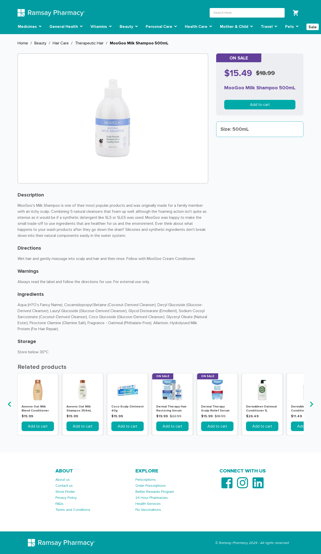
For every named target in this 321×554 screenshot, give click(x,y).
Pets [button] (291, 26)
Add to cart (260, 104)
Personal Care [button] (161, 26)
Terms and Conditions (72, 510)
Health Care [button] (198, 26)
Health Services (148, 504)
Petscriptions (145, 479)
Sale (312, 27)
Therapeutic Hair (89, 43)
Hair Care (61, 43)
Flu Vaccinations (148, 510)
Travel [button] (269, 26)
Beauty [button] (129, 26)
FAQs (59, 504)
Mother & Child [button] (236, 26)
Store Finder (65, 492)
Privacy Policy (66, 498)
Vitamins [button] (101, 26)
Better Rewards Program (154, 492)
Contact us (64, 485)
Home (23, 43)
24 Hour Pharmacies (151, 498)
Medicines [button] (29, 26)
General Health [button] (66, 26)
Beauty (40, 43)
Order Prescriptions (150, 485)
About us (62, 479)
